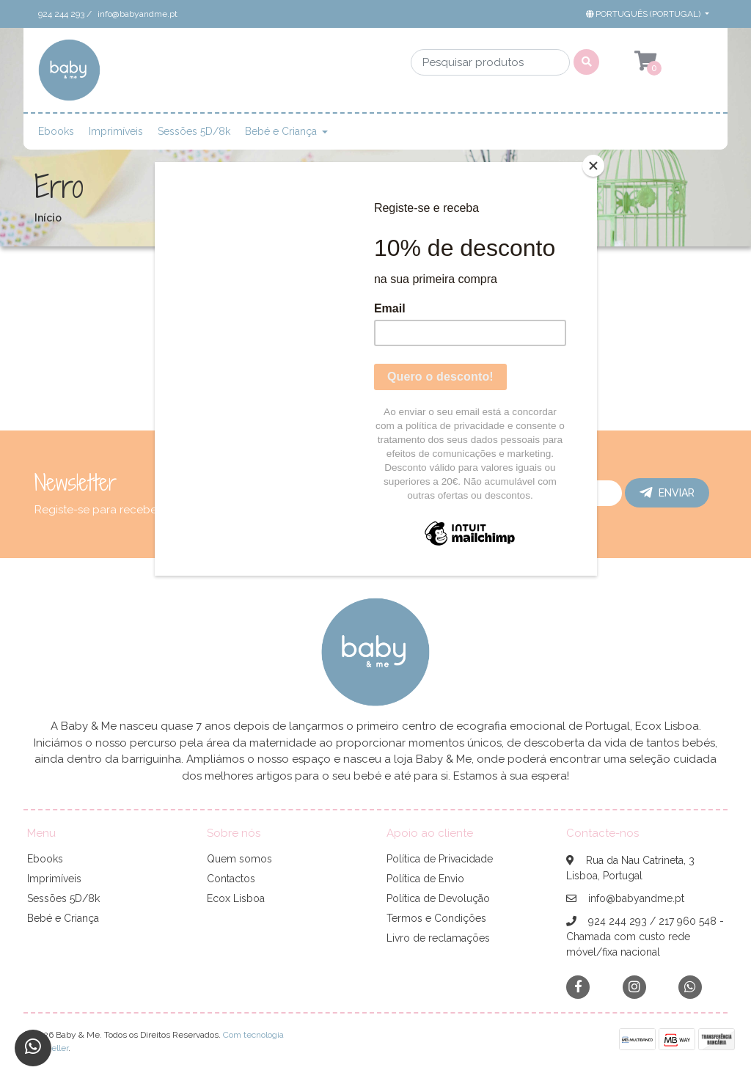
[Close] (593, 166)
